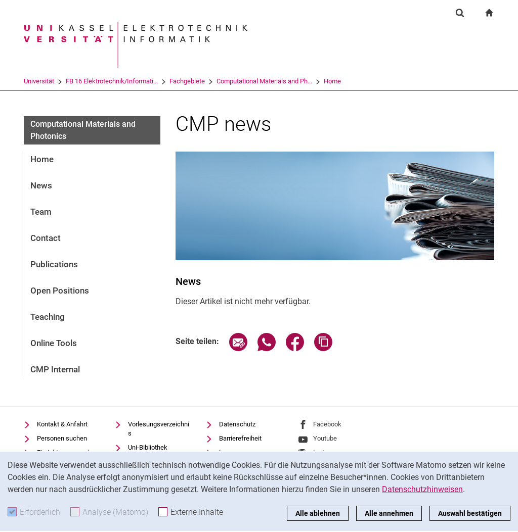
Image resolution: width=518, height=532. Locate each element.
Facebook (327, 424)
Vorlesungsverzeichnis (158, 428)
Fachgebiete (187, 81)
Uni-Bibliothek (147, 447)
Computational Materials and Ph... (264, 81)
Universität (39, 81)
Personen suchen (62, 438)
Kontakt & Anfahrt (62, 424)
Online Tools (53, 343)
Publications (54, 264)
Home (332, 81)
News (41, 185)
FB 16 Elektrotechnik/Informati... (112, 81)
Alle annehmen (389, 513)
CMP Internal (55, 369)
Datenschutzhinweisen (422, 489)
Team (41, 212)
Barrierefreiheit (240, 438)
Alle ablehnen (317, 513)
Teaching (47, 317)
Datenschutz (237, 424)
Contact (45, 238)
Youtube (325, 438)
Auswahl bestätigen (470, 513)
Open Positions (59, 290)
